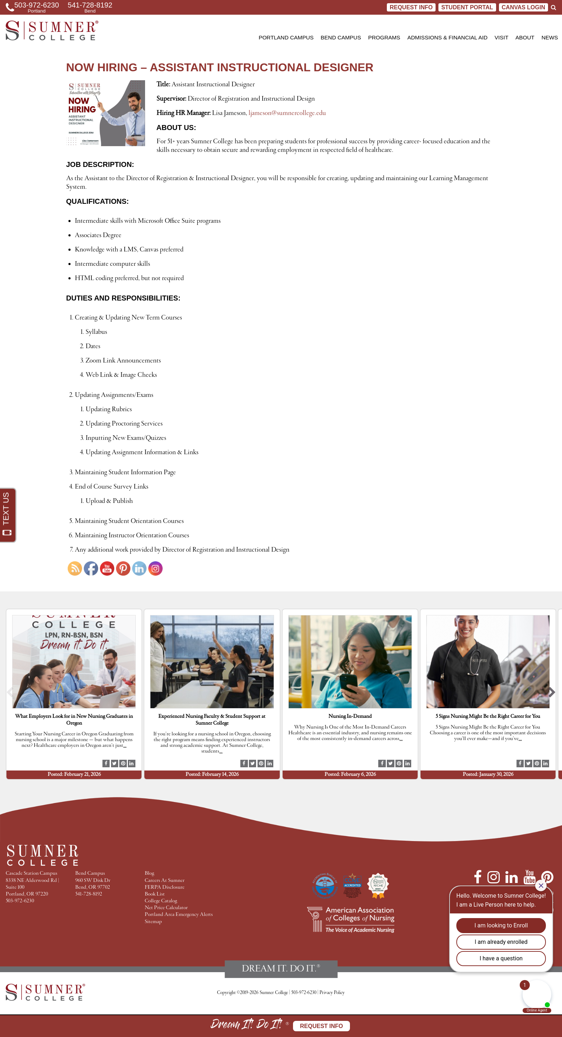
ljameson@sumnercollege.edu (287, 113)
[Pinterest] (547, 877)
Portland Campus (286, 37)
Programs (384, 37)
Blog (149, 873)
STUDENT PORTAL (467, 7)
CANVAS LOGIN (523, 7)
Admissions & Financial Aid (447, 37)
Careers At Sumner (164, 880)
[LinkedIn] (511, 877)
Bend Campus (341, 37)
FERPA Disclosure (164, 887)
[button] (10, 694)
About (524, 37)
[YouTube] (529, 877)
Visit (501, 37)
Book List (155, 894)
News (550, 37)
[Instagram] (493, 877)
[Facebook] (478, 877)
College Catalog (161, 901)
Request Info (411, 7)
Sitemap (153, 921)
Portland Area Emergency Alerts (179, 914)
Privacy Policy (332, 993)
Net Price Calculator (166, 907)
